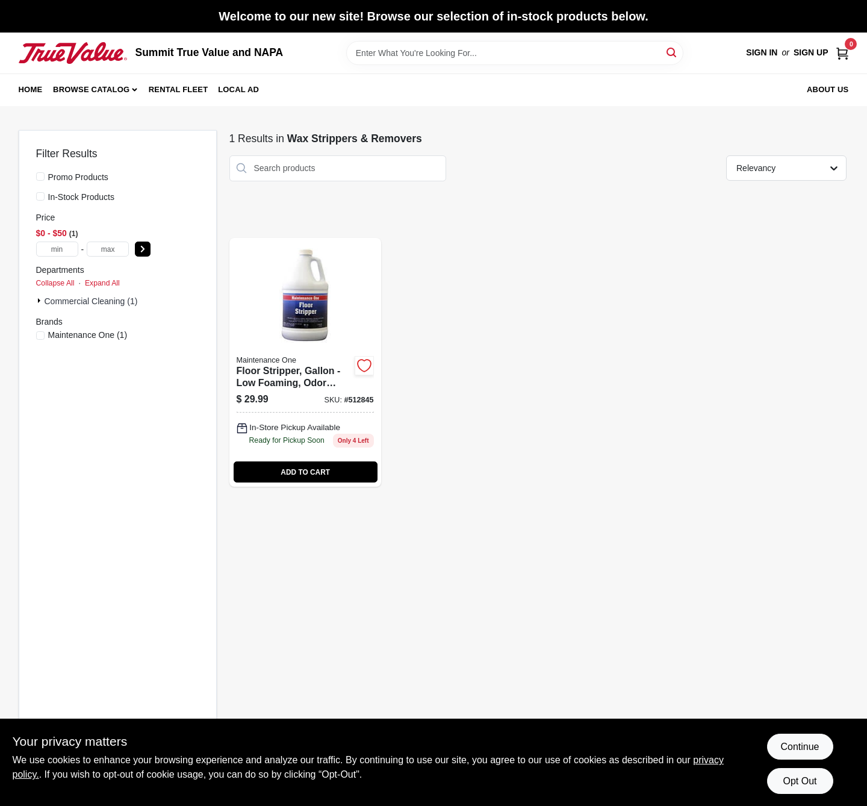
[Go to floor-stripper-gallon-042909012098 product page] (305, 362)
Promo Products (78, 177)
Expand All (102, 283)
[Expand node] (40, 300)
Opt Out (799, 781)
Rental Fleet (178, 89)
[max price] (108, 249)
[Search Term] (514, 53)
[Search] (672, 52)
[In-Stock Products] (40, 196)
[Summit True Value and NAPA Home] (73, 53)
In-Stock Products (81, 197)
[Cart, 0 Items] (842, 52)
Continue (799, 747)
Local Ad (238, 89)
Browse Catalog (91, 89)
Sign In (761, 52)
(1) (88, 335)
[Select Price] (143, 249)
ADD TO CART (305, 472)
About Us (828, 89)
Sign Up (811, 52)
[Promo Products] (40, 176)
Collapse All (55, 283)
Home (31, 89)
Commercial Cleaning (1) (91, 301)
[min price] (57, 249)
